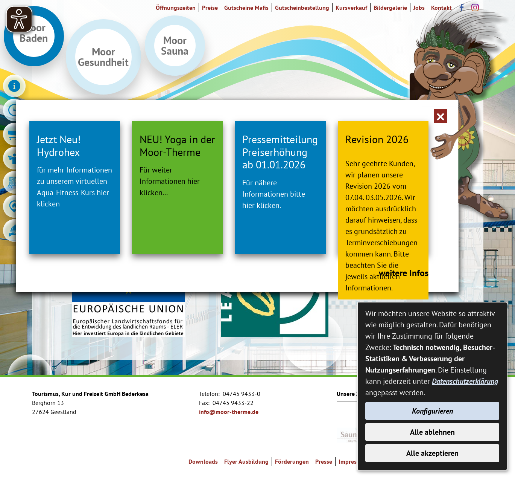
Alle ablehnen (432, 432)
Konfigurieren (432, 411)
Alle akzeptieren (432, 453)
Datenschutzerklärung (465, 381)
